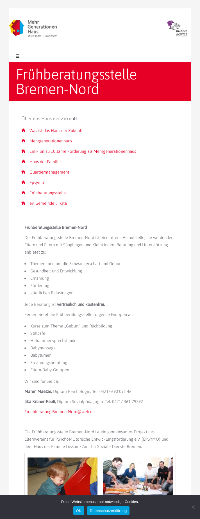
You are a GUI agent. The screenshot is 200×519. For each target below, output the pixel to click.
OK (78, 511)
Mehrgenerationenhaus (46, 140)
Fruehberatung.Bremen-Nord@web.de (59, 411)
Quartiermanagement (45, 172)
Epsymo (32, 182)
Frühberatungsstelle (43, 192)
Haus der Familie (41, 161)
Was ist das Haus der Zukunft (52, 130)
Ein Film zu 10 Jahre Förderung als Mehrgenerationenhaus (78, 151)
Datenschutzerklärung (108, 511)
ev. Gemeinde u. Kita (44, 203)
